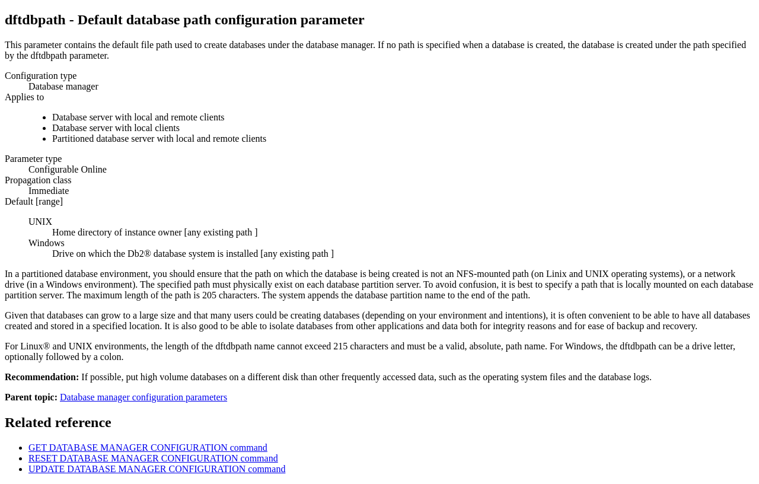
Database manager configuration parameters (143, 397)
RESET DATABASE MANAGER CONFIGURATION (153, 458)
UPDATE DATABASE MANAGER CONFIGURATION (156, 469)
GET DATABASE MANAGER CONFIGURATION (147, 447)
